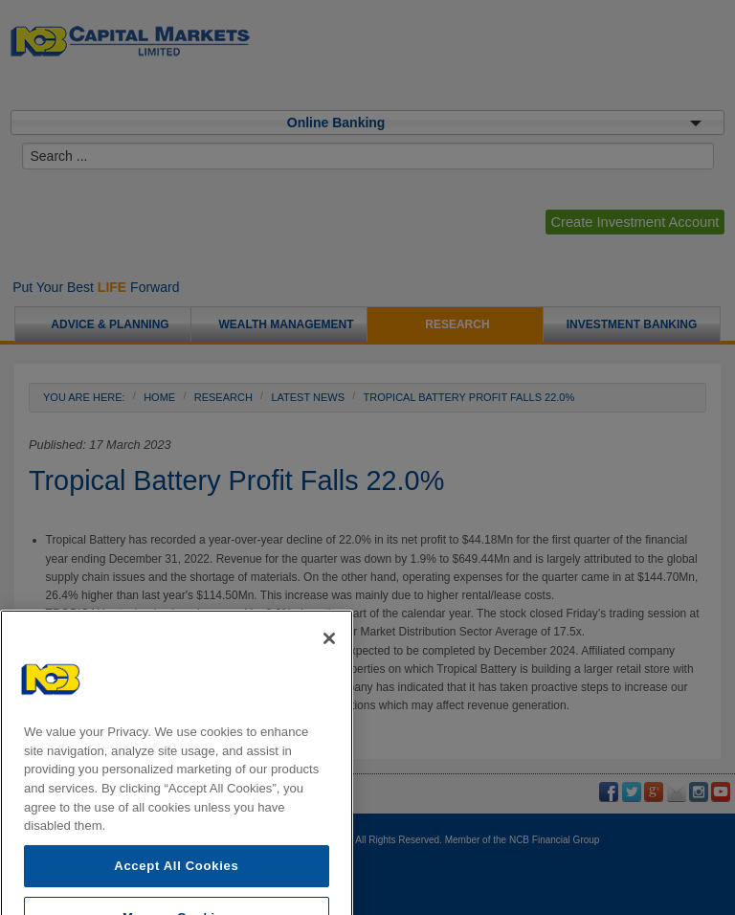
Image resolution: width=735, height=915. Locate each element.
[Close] (329, 657)
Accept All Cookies (176, 884)
